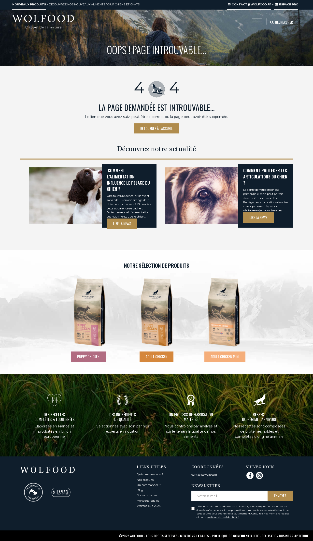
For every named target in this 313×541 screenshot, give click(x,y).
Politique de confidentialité (235, 535)
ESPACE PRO (286, 4)
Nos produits (145, 480)
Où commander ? (149, 485)
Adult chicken (156, 356)
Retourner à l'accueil (156, 128)
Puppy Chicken (88, 356)
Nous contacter (147, 495)
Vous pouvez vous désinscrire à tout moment (223, 513)
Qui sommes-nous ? (150, 474)
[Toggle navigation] (257, 22)
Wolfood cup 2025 (148, 506)
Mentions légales (148, 500)
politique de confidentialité (223, 517)
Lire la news (122, 223)
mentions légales (279, 513)
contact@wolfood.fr (249, 4)
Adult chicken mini (225, 356)
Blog (140, 490)
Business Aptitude (294, 535)
